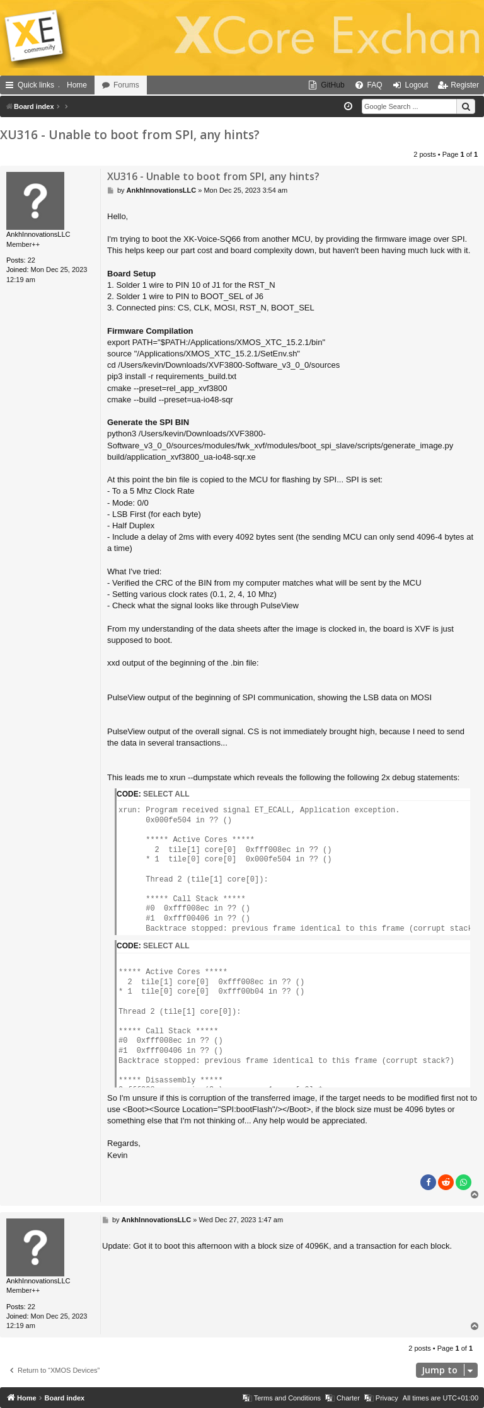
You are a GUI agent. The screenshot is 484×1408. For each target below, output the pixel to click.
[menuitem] (326, 85)
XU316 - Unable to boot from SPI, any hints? (130, 135)
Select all (166, 794)
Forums (126, 85)
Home (77, 85)
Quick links (36, 85)
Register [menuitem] (465, 85)
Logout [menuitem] (417, 85)
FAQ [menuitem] (375, 85)
